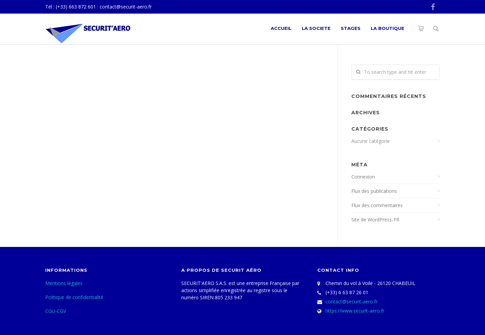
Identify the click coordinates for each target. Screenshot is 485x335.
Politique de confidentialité (74, 297)
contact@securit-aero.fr (126, 6)
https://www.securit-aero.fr (354, 310)
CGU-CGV (55, 311)
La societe (316, 28)
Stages (351, 28)
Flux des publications (374, 191)
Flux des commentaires (377, 205)
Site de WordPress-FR (375, 219)
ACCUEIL (281, 28)
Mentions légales (64, 283)
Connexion (363, 176)
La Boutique (387, 28)
